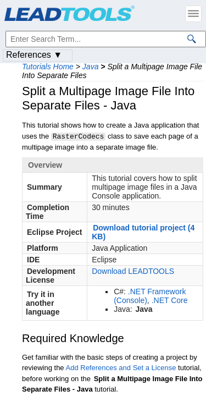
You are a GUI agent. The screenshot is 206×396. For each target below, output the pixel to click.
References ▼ (34, 54)
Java (90, 66)
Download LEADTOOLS (133, 270)
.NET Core (170, 299)
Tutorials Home (48, 66)
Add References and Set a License (121, 367)
